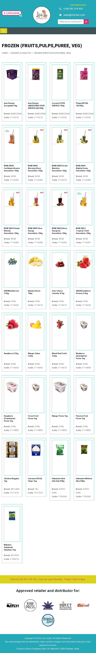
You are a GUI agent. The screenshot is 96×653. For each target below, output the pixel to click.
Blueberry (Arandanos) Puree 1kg (81, 355)
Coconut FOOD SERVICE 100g (58, 104)
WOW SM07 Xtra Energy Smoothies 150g (35, 230)
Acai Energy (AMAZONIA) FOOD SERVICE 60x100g (36, 105)
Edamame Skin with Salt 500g (58, 480)
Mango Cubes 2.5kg (34, 354)
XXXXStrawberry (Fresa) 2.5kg (83, 292)
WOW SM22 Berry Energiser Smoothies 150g (59, 230)
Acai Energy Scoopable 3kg (10, 104)
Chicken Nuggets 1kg (11, 480)
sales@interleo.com (74, 15)
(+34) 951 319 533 (73, 8)
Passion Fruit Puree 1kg (82, 417)
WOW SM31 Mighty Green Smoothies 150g (83, 168)
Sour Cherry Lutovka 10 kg (58, 292)
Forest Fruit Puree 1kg (33, 417)
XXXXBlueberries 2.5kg (11, 292)
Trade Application (78, 5)
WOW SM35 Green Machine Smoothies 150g (60, 168)
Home (5, 53)
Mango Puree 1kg (60, 416)
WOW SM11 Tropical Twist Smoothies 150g (83, 230)
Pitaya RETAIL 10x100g (82, 104)
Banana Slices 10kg (34, 292)
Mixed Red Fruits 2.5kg (59, 354)
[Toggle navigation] (3, 30)
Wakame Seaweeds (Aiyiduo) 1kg (10, 547)
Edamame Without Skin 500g (84, 480)
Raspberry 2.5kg (11, 353)
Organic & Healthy (21, 53)
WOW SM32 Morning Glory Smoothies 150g (35, 168)
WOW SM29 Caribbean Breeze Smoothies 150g (12, 168)
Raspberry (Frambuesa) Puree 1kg (9, 418)
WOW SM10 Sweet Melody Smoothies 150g (12, 230)
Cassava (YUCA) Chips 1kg (35, 480)
